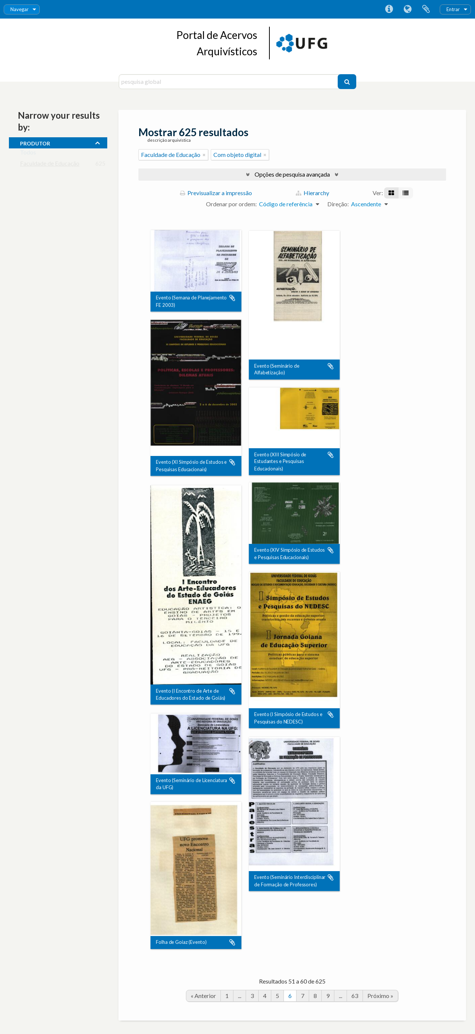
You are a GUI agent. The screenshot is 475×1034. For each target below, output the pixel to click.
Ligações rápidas (389, 9)
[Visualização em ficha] (391, 192)
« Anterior (203, 995)
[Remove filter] (204, 155)
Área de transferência (426, 9)
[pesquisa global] (229, 81)
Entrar (453, 9)
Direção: (338, 203)
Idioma (407, 9)
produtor (35, 142)
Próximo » (380, 995)
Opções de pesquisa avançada (292, 174)
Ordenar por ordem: (231, 203)
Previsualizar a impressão (216, 192)
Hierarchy (312, 192)
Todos (28, 153)
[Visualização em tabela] (405, 192)
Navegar (19, 9)
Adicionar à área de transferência (232, 298)
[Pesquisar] (347, 81)
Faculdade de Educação (49, 164)
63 (354, 995)
